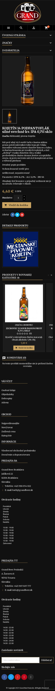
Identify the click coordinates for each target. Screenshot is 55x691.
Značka (5, 136)
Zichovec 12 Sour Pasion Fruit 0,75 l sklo (24, 329)
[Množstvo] (18, 198)
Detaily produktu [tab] (15, 225)
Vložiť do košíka (16, 205)
